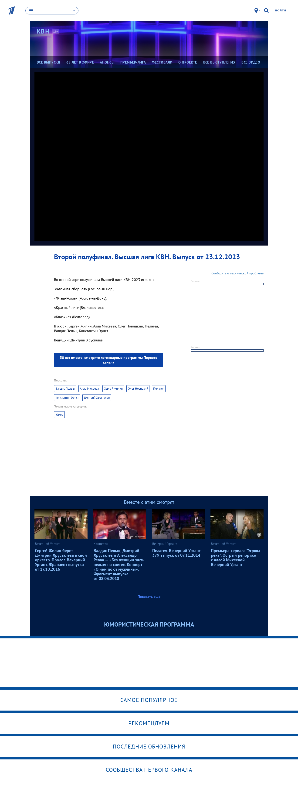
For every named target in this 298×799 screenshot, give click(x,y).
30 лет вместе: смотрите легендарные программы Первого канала (108, 359)
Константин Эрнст (67, 398)
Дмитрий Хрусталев (97, 398)
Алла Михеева (89, 389)
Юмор (59, 415)
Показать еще (149, 596)
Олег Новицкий (138, 389)
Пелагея (158, 389)
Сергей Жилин (113, 389)
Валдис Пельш (65, 389)
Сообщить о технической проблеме (237, 273)
